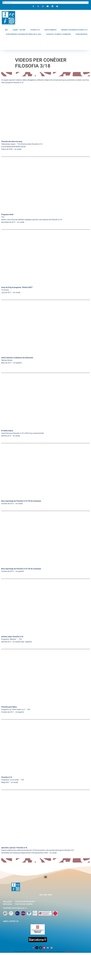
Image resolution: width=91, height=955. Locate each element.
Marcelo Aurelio (71, 951)
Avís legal (7, 904)
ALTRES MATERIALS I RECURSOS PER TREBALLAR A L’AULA (23, 34)
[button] (45, 877)
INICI (6, 30)
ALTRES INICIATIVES (81, 34)
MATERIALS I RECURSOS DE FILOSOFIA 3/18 (74, 30)
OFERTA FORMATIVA (50, 30)
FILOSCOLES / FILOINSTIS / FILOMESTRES (58, 34)
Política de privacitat (25, 901)
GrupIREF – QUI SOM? (19, 30)
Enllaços (7, 901)
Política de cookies (24, 904)
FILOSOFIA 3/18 (35, 30)
